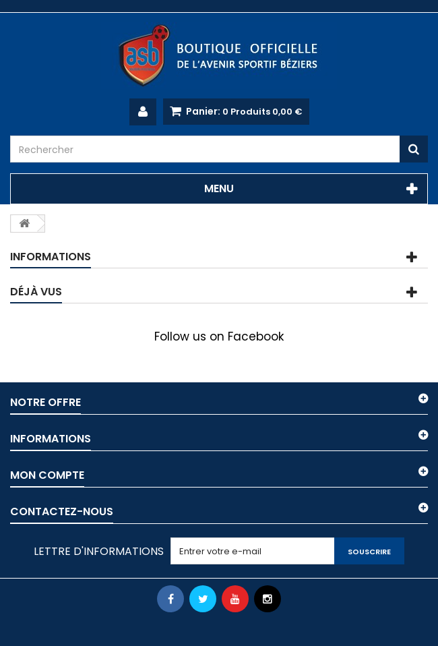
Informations (50, 256)
